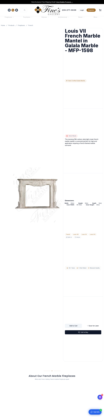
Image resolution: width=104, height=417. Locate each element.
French (30, 25)
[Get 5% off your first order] (100, 397)
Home (3, 25)
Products (11, 25)
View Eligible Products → (64, 2)
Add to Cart (73, 326)
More (96, 19)
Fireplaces (21, 25)
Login (82, 10)
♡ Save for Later (93, 326)
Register (91, 10)
